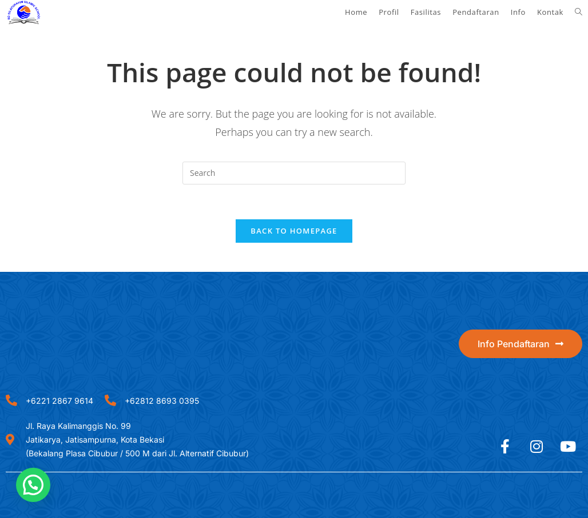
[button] (33, 485)
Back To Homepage (294, 231)
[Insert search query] (294, 173)
